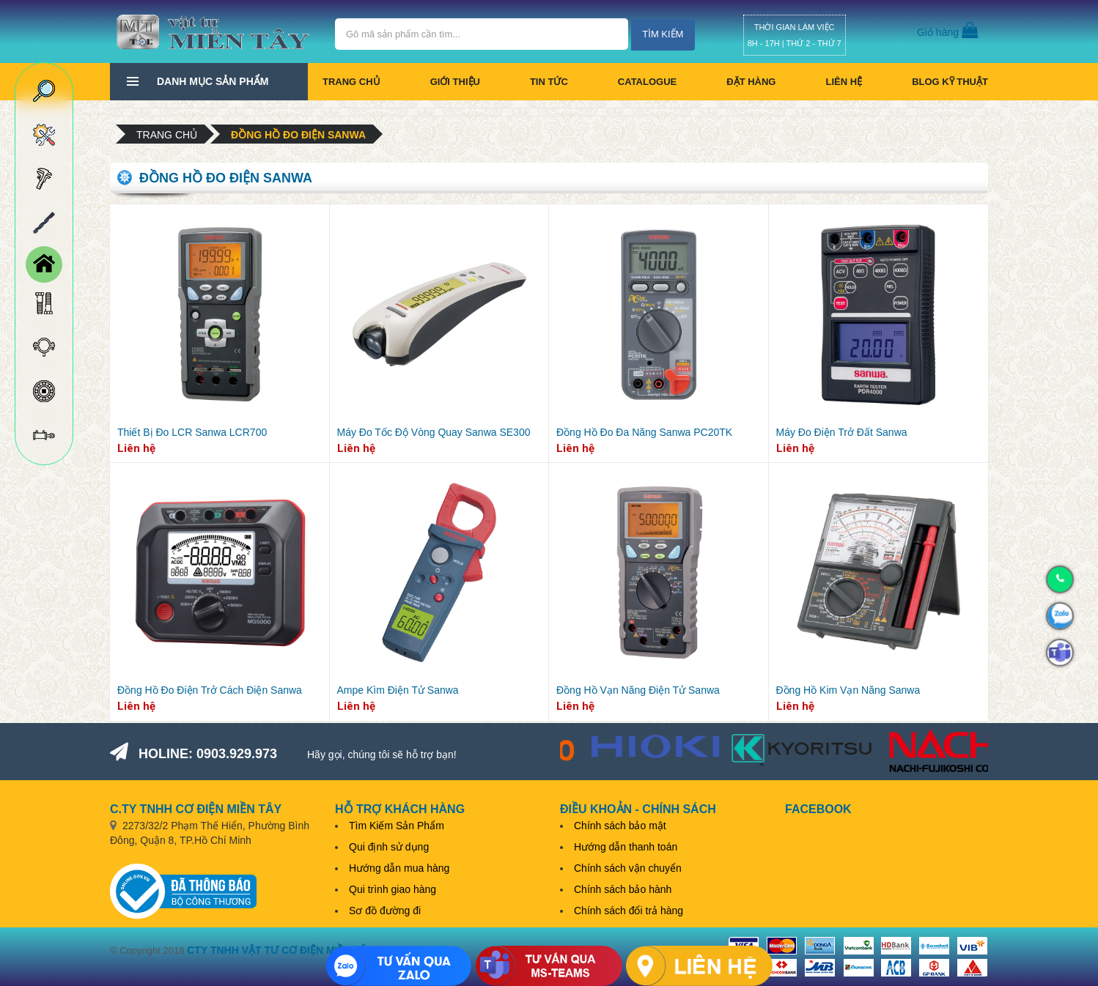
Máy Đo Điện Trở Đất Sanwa (841, 432)
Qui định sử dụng (389, 847)
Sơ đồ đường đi (385, 910)
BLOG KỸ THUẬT (950, 81)
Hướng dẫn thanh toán (625, 847)
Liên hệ (843, 81)
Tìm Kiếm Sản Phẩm (396, 825)
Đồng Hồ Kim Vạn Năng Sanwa (848, 690)
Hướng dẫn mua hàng (399, 868)
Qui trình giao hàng (392, 889)
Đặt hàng (750, 81)
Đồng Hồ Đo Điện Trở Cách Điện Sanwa (209, 690)
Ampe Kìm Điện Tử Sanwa (398, 690)
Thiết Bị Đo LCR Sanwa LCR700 (192, 432)
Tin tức (549, 81)
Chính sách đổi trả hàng (628, 910)
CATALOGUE (647, 81)
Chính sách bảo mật (620, 825)
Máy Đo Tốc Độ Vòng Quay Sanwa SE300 (434, 432)
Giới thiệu (455, 81)
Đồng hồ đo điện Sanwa (298, 135)
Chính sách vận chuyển (628, 868)
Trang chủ (351, 81)
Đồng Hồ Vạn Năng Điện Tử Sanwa (638, 690)
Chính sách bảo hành (622, 889)
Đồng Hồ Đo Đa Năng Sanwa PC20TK (644, 432)
